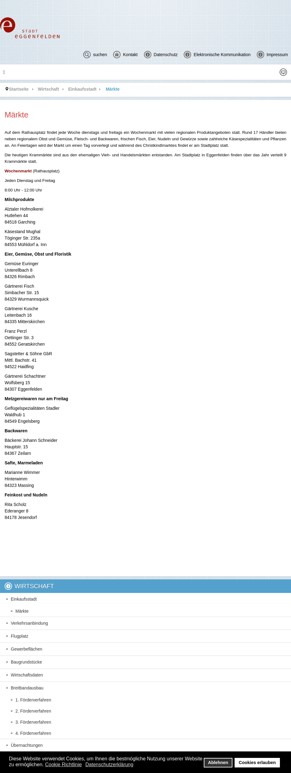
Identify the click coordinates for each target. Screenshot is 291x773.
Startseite (19, 89)
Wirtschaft (48, 89)
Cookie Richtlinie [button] (63, 764)
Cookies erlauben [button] (257, 762)
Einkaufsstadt (82, 89)
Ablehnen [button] (218, 762)
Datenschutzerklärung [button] (109, 764)
